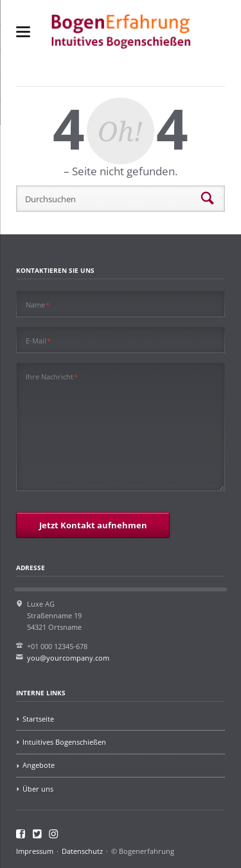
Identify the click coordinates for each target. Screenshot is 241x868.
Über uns (37, 789)
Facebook (21, 834)
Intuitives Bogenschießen (64, 742)
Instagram (53, 834)
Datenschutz (82, 851)
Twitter (37, 834)
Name (38, 304)
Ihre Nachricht (52, 376)
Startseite (38, 719)
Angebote (38, 765)
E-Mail (38, 340)
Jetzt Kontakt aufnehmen (93, 525)
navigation (23, 31)
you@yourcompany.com (68, 658)
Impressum (34, 851)
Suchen (207, 199)
